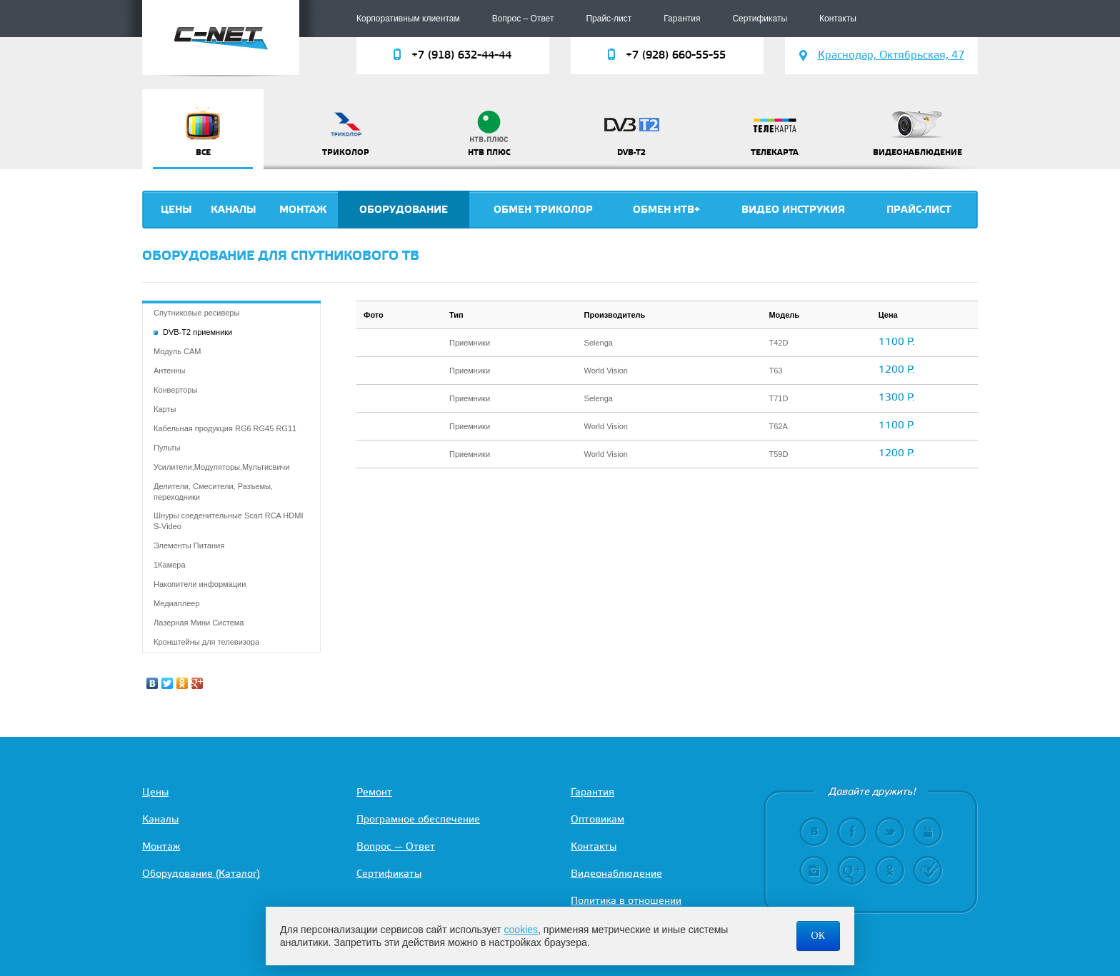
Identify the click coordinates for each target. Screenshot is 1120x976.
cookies (521, 929)
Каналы (233, 209)
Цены (176, 209)
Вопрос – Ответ (523, 19)
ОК (818, 935)
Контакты (837, 19)
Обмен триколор (543, 209)
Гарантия (682, 19)
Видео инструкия (793, 209)
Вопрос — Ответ (395, 847)
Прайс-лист (608, 19)
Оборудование (403, 209)
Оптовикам (597, 820)
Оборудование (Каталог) (201, 874)
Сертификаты (759, 19)
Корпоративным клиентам (408, 19)
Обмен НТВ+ (666, 209)
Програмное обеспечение (418, 820)
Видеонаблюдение (616, 874)
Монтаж (302, 209)
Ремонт (374, 793)
